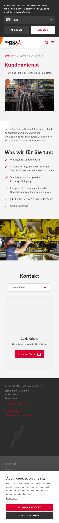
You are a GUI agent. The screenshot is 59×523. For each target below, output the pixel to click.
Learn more (11, 498)
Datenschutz (11, 469)
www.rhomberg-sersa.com (18, 415)
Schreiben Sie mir (27, 354)
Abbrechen (16, 30)
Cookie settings (30, 515)
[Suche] (46, 42)
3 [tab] (32, 256)
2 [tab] (29, 256)
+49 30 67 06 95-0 (17, 403)
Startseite (10, 56)
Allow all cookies (29, 507)
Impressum (10, 463)
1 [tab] (26, 256)
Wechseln (43, 30)
